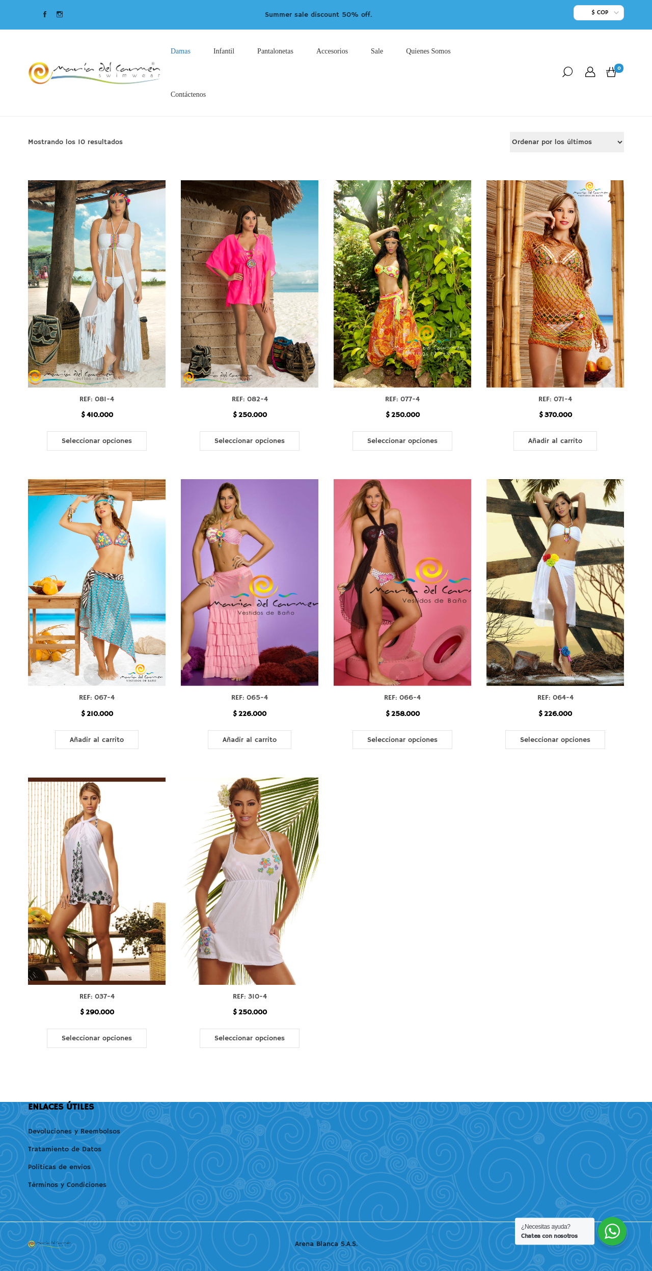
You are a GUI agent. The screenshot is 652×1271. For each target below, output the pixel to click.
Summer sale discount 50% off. (318, 14)
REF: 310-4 (250, 996)
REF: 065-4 (249, 697)
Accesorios (332, 51)
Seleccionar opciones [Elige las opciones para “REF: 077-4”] (402, 441)
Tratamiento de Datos (64, 1149)
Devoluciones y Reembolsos (74, 1131)
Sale (377, 51)
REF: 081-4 (96, 399)
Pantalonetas (275, 51)
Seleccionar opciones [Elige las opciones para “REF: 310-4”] (249, 1038)
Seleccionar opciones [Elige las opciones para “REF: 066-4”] (402, 739)
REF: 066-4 (402, 697)
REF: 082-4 (250, 399)
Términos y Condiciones (67, 1185)
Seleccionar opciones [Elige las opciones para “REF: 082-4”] (249, 441)
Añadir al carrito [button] (555, 441)
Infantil (223, 51)
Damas (181, 51)
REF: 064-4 (555, 697)
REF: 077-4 (402, 399)
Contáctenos (188, 94)
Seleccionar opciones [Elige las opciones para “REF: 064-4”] (555, 739)
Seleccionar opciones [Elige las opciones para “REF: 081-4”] (97, 441)
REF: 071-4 (555, 399)
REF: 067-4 (97, 697)
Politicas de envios (59, 1167)
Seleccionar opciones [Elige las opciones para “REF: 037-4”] (97, 1038)
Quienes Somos (428, 51)
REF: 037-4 (97, 996)
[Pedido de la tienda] (567, 142)
